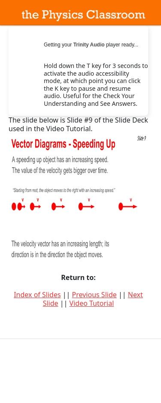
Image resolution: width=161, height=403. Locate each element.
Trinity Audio (89, 45)
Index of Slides (37, 294)
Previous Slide (94, 294)
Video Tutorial (92, 303)
